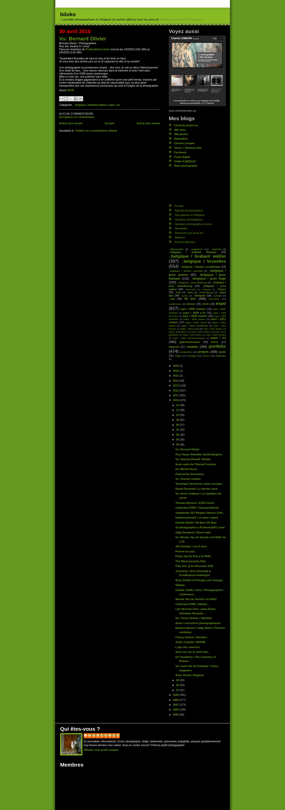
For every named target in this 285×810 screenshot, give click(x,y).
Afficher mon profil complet (101, 749)
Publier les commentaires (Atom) (96, 130)
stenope (191, 355)
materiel (174, 346)
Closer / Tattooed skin (188, 147)
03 (178, 680)
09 (178, 419)
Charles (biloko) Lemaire (104, 735)
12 (178, 405)
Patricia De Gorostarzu (189, 474)
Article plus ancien (148, 123)
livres (214, 341)
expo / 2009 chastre (194, 315)
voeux (206, 355)
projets (203, 352)
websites (221, 355)
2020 (176, 365)
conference (175, 304)
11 (178, 409)
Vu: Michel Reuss (186, 469)
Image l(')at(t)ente (185, 161)
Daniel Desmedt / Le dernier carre (196, 488)
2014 (176, 380)
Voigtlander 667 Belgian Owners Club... (200, 512)
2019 (176, 370)
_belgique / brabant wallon (90, 104)
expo (221, 303)
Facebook (180, 152)
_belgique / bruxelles (203, 261)
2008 (176, 699)
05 (178, 439)
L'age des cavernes (187, 647)
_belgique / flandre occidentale (200, 266)
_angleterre (196, 249)
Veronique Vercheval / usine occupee (198, 483)
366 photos (181, 134)
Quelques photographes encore (193, 224)
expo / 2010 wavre (194, 319)
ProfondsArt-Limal (97, 49)
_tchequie (199, 295)
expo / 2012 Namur (213, 329)
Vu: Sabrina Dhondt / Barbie (192, 459)
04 (178, 444)
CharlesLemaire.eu (186, 125)
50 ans (190, 299)
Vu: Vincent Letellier (188, 478)
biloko (68, 14)
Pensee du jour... (186, 551)
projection (186, 352)
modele (192, 347)
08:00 (70, 90)
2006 (176, 709)
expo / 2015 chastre (216, 335)
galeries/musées (189, 341)
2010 (176, 400)
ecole (205, 303)
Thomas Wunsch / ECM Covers (195, 502)
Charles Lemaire (184, 143)
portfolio (217, 346)
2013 (176, 385)
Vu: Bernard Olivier (82, 38)
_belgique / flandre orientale (186, 270)
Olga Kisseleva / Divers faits (193, 532)
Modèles (180, 237)
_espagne (206, 289)
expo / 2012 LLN (189, 328)
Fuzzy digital (182, 156)
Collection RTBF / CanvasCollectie (197, 507)
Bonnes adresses (185, 241)
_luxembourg (205, 292)
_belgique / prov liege (208, 278)
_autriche (215, 249)
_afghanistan (176, 249)
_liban (189, 292)
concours (213, 299)
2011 (176, 395)
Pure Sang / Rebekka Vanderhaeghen (198, 454)
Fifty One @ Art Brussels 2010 (194, 566)
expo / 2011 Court (196, 322)
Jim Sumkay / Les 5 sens (191, 546)
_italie (178, 292)
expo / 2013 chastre (201, 332)
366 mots (180, 129)
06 (178, 434)
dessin (191, 303)
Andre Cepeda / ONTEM (190, 642)
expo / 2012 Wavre (178, 332)
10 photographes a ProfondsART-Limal (200, 527)
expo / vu (114, 104)
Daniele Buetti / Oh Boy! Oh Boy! (196, 522)
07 (178, 429)
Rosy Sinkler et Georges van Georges (199, 580)
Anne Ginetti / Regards (189, 675)
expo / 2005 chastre (193, 308)
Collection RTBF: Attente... (192, 604)
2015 (176, 375)
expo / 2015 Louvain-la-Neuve (189, 338)
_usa (172, 298)
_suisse (184, 295)
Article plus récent (70, 123)
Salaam (180, 584)
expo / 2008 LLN (194, 312)
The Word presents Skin (190, 561)
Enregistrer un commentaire (76, 116)
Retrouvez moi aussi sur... (190, 232)
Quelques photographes (189, 219)
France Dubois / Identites (191, 637)
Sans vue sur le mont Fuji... (192, 651)
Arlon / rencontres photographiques (198, 623)
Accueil (109, 123)
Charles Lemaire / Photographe (181, 19)
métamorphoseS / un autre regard (196, 517)
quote (222, 351)
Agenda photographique (189, 210)
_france (221, 289)
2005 (176, 714)
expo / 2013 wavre (192, 335)
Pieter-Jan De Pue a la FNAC (193, 556)
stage (178, 355)
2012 (176, 390)
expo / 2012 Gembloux (194, 325)
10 (178, 414)
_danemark (190, 289)
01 (178, 690)
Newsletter (181, 228)
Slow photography (185, 165)
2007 (176, 704)
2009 (176, 694)
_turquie (217, 295)
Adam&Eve (181, 138)
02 (178, 684)
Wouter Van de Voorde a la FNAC (196, 599)
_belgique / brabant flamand (192, 252)
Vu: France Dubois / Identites (193, 618)
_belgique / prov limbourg (192, 282)
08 (178, 424)
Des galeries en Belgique (189, 214)
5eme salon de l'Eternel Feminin (195, 464)
